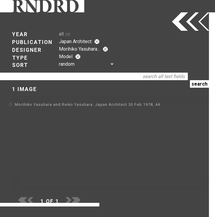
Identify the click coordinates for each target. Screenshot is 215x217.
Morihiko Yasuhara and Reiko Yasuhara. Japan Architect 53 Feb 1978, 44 (87, 104)
